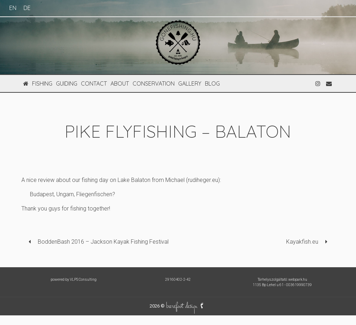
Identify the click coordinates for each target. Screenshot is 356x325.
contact (94, 83)
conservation (154, 83)
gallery (189, 83)
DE (27, 7)
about (119, 83)
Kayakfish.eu (302, 241)
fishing (42, 83)
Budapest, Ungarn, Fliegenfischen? (72, 194)
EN (12, 7)
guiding (66, 83)
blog (212, 83)
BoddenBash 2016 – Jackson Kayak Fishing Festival (103, 241)
